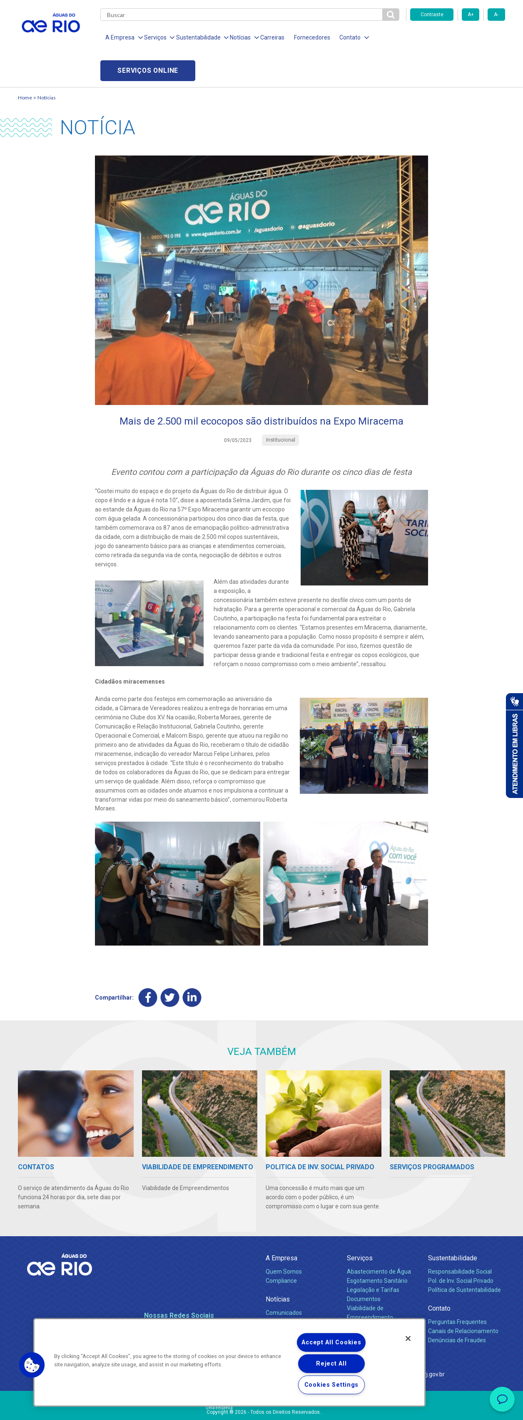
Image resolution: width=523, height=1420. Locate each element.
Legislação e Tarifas (373, 1256)
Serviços (360, 1225)
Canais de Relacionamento (463, 1297)
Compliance (281, 1247)
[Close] (408, 1338)
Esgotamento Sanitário (377, 1247)
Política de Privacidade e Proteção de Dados (261, 1407)
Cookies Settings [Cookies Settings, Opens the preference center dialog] (331, 1384)
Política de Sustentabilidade (464, 1256)
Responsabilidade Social (460, 1238)
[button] (32, 1365)
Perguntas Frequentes (457, 1288)
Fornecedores (310, 37)
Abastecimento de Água (379, 1238)
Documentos (364, 1265)
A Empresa (281, 1225)
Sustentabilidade (452, 1225)
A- (496, 14)
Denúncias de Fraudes (457, 1307)
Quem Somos (284, 1238)
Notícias (46, 65)
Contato (439, 1275)
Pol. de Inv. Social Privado (460, 1247)
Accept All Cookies (331, 1342)
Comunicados (284, 1279)
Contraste (432, 14)
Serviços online (457, 38)
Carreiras (271, 37)
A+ (471, 14)
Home (25, 65)
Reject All (331, 1363)
